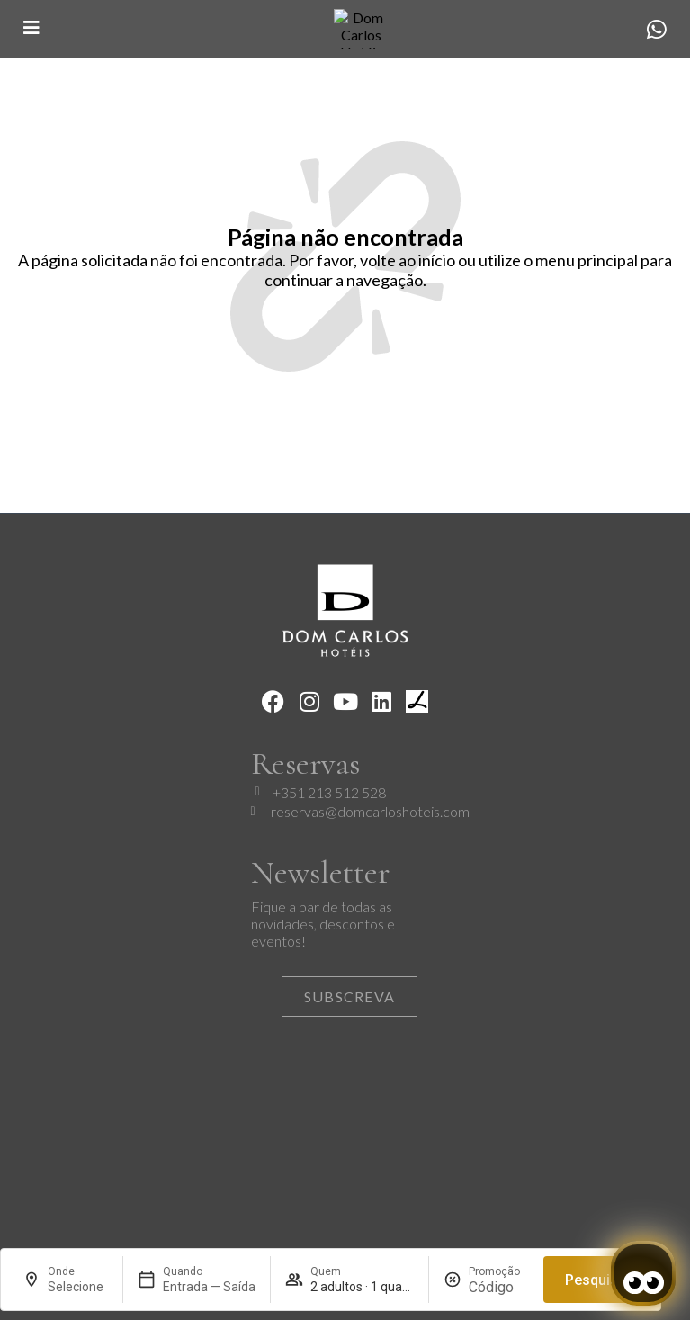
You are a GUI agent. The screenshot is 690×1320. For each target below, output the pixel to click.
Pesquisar (598, 1280)
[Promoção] (499, 1287)
